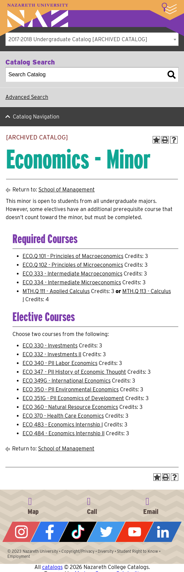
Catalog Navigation (36, 116)
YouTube (134, 532)
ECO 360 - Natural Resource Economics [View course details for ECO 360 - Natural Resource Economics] (70, 407)
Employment (18, 556)
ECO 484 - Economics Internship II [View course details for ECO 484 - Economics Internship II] (63, 433)
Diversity (106, 551)
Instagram (21, 532)
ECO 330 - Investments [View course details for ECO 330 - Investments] (50, 345)
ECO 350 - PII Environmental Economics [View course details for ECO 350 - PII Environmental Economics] (71, 389)
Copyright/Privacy (77, 551)
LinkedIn (162, 532)
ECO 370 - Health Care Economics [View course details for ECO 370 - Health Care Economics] (63, 416)
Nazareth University (37, 15)
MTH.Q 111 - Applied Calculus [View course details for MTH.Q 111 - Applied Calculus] (56, 291)
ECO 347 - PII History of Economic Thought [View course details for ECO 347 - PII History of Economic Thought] (74, 372)
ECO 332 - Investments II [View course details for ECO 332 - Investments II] (52, 354)
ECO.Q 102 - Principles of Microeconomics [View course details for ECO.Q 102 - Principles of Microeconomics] (73, 265)
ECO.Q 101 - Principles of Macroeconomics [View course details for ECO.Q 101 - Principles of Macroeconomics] (73, 256)
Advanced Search (26, 97)
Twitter (106, 532)
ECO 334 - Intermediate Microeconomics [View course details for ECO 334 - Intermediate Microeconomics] (72, 282)
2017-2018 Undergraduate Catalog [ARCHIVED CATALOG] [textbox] (77, 39)
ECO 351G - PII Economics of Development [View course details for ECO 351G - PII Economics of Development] (73, 398)
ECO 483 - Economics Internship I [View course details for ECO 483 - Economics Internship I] (63, 424)
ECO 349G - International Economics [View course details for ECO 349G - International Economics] (67, 381)
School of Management (66, 189)
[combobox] (92, 39)
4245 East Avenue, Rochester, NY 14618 (33, 505)
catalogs (52, 567)
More (169, 8)
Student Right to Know (137, 551)
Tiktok (77, 532)
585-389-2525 (92, 505)
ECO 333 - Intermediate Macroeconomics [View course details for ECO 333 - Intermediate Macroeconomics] (72, 273)
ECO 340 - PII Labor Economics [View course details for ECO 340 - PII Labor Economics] (60, 363)
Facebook (49, 532)
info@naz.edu (151, 505)
